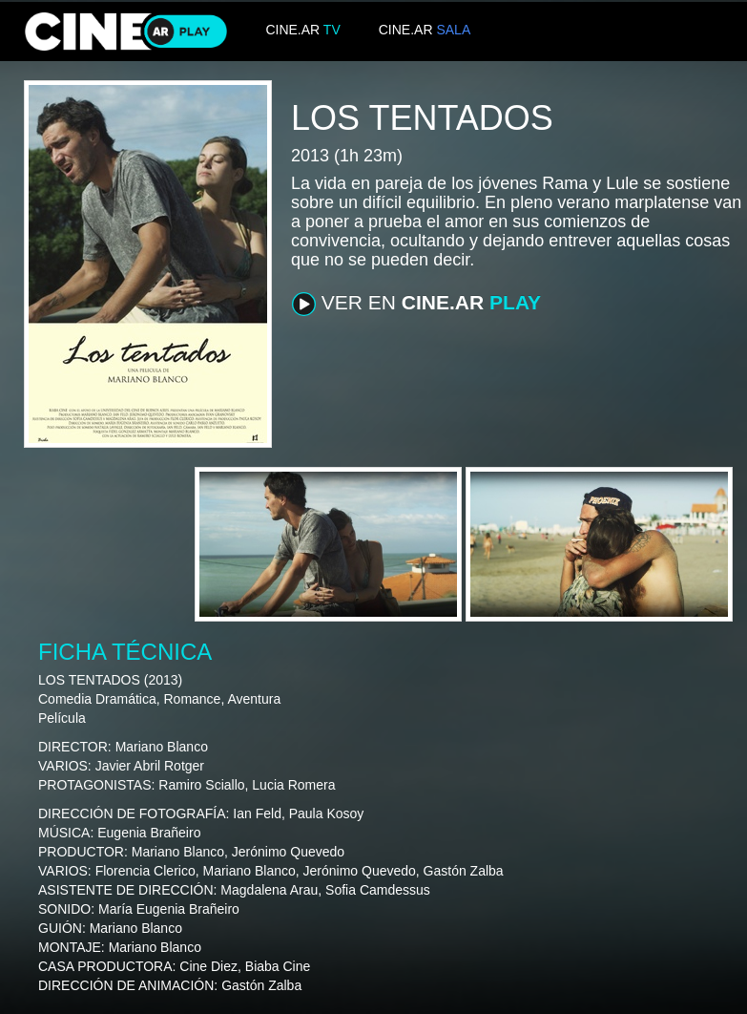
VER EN (416, 303)
